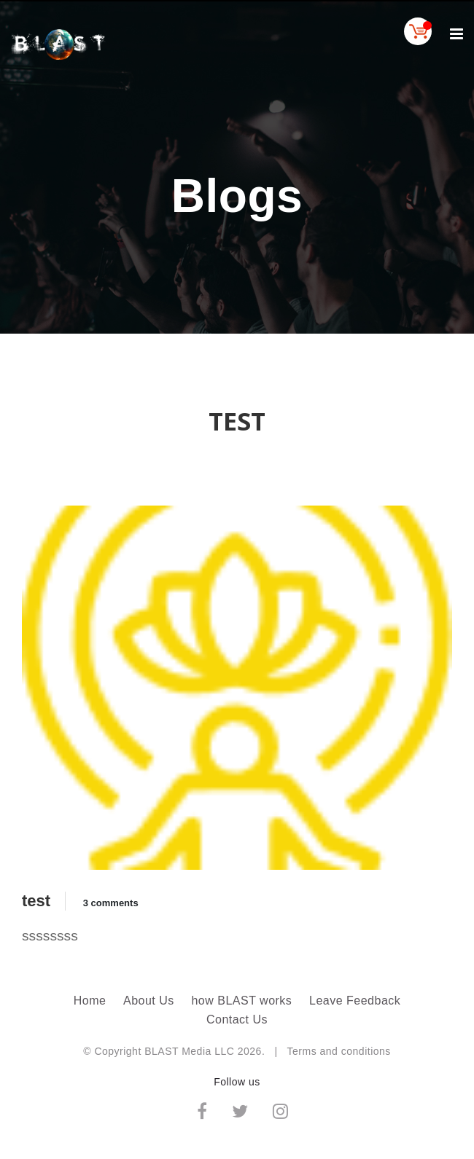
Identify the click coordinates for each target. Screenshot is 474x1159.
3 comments (111, 902)
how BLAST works (241, 1000)
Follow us (237, 1082)
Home (90, 1000)
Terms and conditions (339, 1051)
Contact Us (237, 1019)
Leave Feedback (354, 1000)
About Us (148, 1000)
